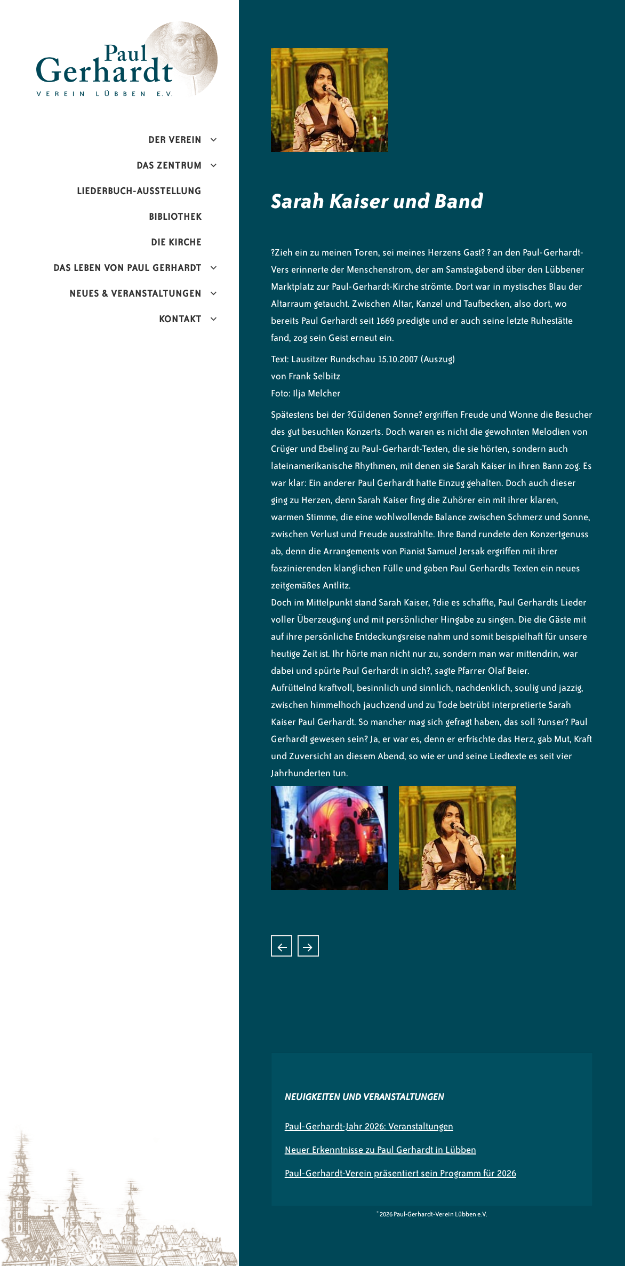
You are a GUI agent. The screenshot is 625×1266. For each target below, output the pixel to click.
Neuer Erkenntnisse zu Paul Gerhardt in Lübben (380, 1150)
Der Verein (175, 140)
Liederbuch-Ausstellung (139, 191)
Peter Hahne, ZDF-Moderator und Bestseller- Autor (308, 946)
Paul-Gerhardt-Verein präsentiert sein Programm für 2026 (400, 1173)
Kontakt (180, 319)
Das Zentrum (169, 165)
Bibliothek (175, 216)
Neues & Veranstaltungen (135, 293)
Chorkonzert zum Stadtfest (281, 946)
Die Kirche (176, 242)
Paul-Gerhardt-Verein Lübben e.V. (149, 30)
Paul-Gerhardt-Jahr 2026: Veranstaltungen (369, 1126)
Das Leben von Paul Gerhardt (127, 268)
